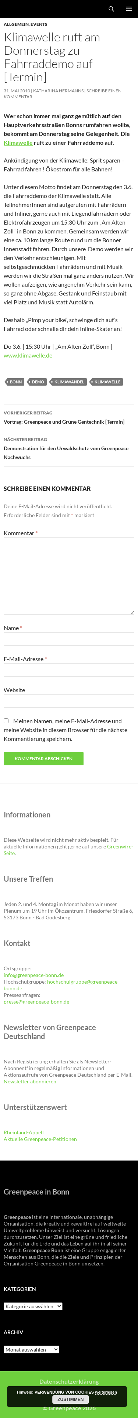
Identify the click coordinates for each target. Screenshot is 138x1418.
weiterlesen (106, 1392)
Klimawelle (18, 142)
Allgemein (16, 24)
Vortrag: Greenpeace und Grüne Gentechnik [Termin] (69, 417)
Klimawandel (69, 381)
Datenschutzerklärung (69, 1381)
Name (13, 627)
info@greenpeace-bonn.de (34, 975)
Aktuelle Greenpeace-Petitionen (40, 1139)
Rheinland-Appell (24, 1132)
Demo (38, 381)
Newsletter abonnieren (30, 1081)
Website (14, 689)
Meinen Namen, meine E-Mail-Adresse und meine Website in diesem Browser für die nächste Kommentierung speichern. (65, 729)
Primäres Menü (129, 9)
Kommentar (21, 532)
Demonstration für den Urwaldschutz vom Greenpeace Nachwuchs (69, 447)
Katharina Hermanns (58, 90)
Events (39, 24)
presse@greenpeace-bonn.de (36, 1001)
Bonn (16, 381)
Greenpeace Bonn (26, 9)
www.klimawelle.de (28, 355)
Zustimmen (70, 1399)
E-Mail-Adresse (25, 658)
